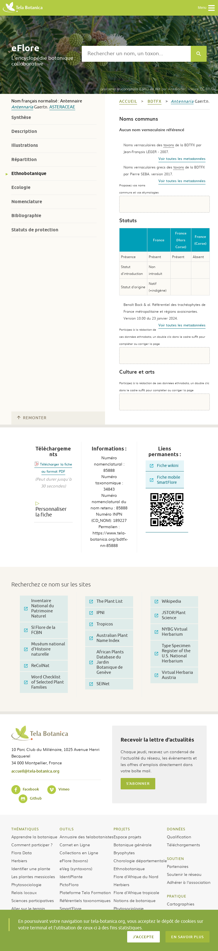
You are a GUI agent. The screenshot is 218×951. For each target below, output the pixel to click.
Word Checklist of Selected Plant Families (44, 682)
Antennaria (22, 107)
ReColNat (36, 665)
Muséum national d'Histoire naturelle (44, 649)
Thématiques (25, 828)
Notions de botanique (135, 900)
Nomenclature (26, 201)
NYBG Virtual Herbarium (171, 632)
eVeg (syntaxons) (76, 868)
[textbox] (136, 54)
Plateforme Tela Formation (85, 892)
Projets (122, 828)
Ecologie (20, 187)
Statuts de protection (34, 229)
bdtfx (155, 101)
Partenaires (177, 866)
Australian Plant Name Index (108, 638)
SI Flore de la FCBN (39, 630)
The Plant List (106, 601)
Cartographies (180, 904)
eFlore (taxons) (74, 860)
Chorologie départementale (140, 860)
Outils (67, 828)
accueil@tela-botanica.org (35, 771)
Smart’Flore (70, 908)
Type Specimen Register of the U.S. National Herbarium (172, 653)
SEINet (99, 684)
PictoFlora (69, 884)
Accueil (128, 101)
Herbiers (19, 860)
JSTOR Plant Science (170, 615)
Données (176, 828)
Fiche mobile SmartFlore (165, 480)
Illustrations (24, 145)
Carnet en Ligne (75, 844)
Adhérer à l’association (189, 882)
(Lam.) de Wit (130, 88)
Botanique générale (133, 844)
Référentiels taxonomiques (85, 900)
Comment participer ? (32, 844)
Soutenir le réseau (184, 874)
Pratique (176, 896)
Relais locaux (24, 892)
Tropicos (101, 624)
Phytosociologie (26, 884)
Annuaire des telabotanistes (87, 836)
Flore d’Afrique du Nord (136, 876)
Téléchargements (183, 844)
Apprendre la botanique (34, 836)
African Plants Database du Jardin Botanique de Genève (106, 662)
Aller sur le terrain (28, 908)
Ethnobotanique (28, 173)
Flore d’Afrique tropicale (136, 892)
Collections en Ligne (79, 852)
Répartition (24, 159)
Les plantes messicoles (33, 876)
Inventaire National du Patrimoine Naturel (39, 608)
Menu (206, 8)
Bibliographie (26, 215)
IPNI (96, 613)
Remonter (32, 417)
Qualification (179, 836)
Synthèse (21, 117)
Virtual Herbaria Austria (174, 675)
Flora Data (21, 852)
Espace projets (127, 836)
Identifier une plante (30, 868)
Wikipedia (168, 601)
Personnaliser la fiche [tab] (51, 512)
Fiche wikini (164, 465)
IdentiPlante (71, 876)
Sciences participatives (32, 900)
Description (24, 131)
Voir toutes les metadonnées (182, 158)
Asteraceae (62, 107)
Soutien (175, 858)
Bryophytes (124, 852)
